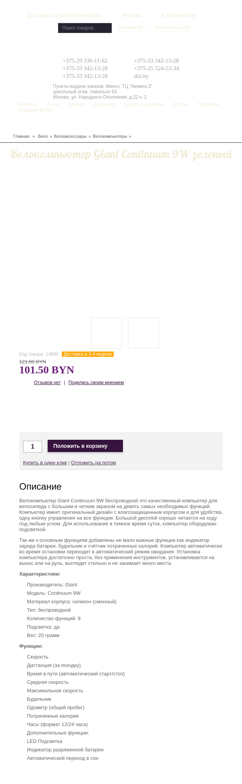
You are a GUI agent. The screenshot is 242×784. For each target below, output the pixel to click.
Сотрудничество (34, 110)
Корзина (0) (131, 27)
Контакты (27, 104)
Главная (21, 136)
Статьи (180, 104)
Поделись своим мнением (96, 382)
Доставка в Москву (53, 410)
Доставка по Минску (30, 410)
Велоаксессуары (70, 136)
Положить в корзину (85, 446)
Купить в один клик (45, 462)
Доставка (104, 104)
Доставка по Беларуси (76, 410)
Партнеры (208, 104)
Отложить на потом (93, 462)
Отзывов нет (47, 382)
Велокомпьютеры (110, 136)
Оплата (77, 104)
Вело (43, 136)
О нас (53, 104)
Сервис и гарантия (144, 104)
